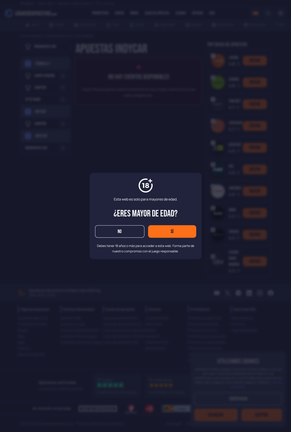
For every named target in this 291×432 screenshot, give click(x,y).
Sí (172, 232)
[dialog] (145, 216)
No (120, 232)
